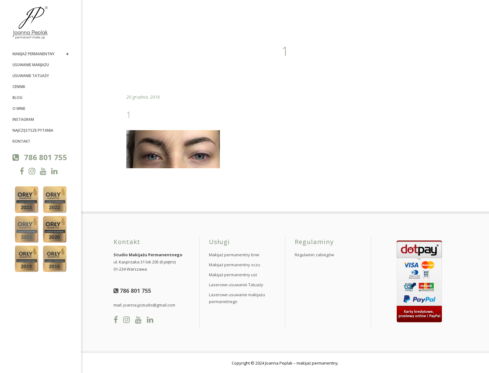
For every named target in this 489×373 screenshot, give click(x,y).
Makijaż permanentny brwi (234, 255)
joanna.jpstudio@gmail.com (149, 305)
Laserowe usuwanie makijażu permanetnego (237, 298)
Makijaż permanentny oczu (234, 264)
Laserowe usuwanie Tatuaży (236, 284)
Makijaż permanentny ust (233, 274)
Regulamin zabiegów (314, 255)
